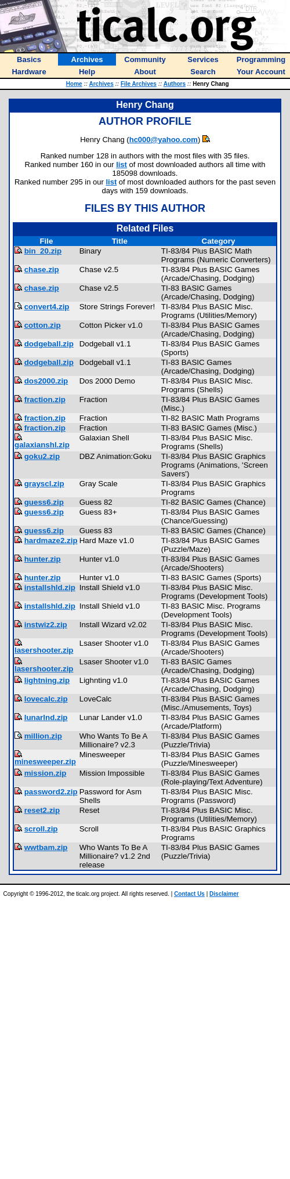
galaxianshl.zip (42, 444)
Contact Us (189, 894)
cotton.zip (42, 325)
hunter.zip (42, 559)
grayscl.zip (44, 483)
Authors (175, 84)
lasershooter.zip (43, 650)
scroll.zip (41, 828)
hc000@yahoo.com (163, 139)
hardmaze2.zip (51, 540)
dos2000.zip (46, 381)
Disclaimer (224, 894)
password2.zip (51, 791)
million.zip (43, 736)
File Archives (139, 84)
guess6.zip (44, 502)
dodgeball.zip (49, 343)
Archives (101, 84)
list (121, 164)
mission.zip (45, 773)
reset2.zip (42, 810)
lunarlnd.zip (46, 717)
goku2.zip (42, 456)
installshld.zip (49, 587)
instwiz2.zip (45, 624)
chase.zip (41, 269)
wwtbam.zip (46, 847)
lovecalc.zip (46, 699)
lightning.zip (47, 680)
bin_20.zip (42, 251)
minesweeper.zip (45, 761)
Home (74, 84)
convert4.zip (47, 306)
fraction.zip (45, 399)
